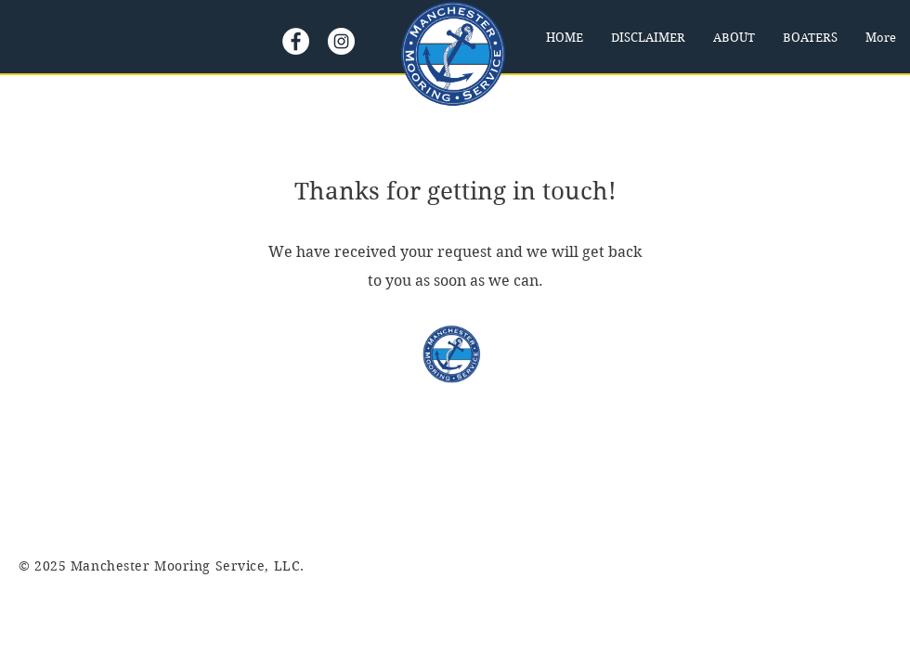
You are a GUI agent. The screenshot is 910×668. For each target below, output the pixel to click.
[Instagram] (341, 41)
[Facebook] (295, 41)
